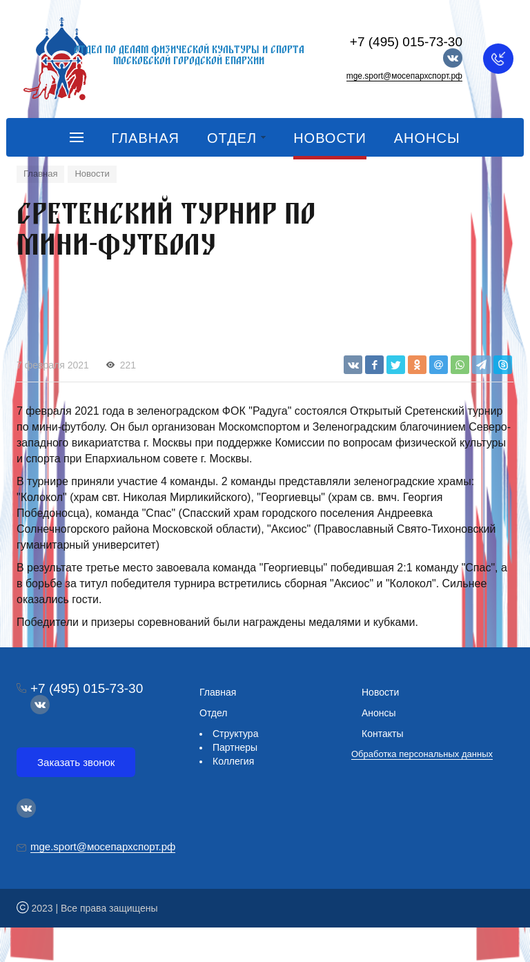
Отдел (213, 712)
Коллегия (233, 761)
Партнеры (235, 747)
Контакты (382, 733)
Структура (235, 733)
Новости (380, 692)
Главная (217, 692)
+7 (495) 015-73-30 (406, 42)
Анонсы (379, 712)
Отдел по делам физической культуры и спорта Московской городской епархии (189, 55)
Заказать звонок (76, 762)
